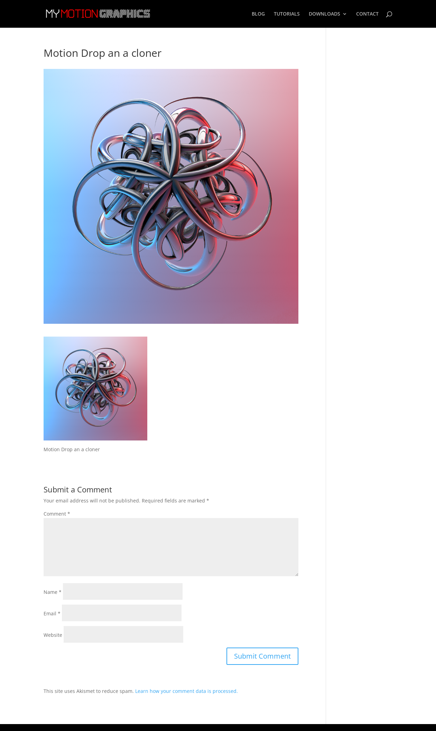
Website (53, 635)
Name (53, 592)
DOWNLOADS (324, 14)
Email (52, 613)
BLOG (258, 14)
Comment (57, 513)
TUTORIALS (287, 14)
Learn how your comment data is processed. (186, 691)
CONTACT (367, 14)
